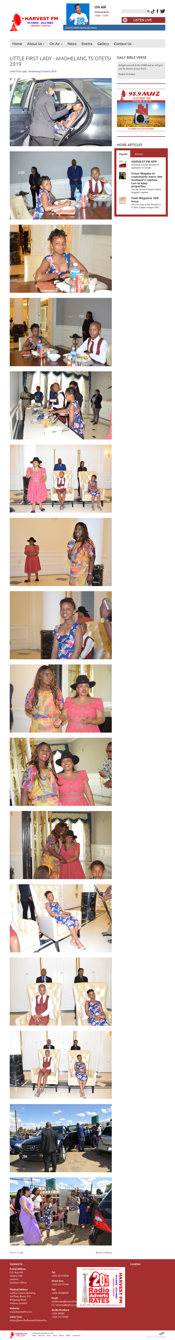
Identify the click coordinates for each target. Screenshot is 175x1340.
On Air (56, 43)
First (12, 1252)
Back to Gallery (104, 1252)
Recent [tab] (139, 153)
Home (17, 43)
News (72, 43)
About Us (35, 43)
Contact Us (122, 43)
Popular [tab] (123, 153)
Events (87, 43)
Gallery (103, 43)
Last (21, 1252)
